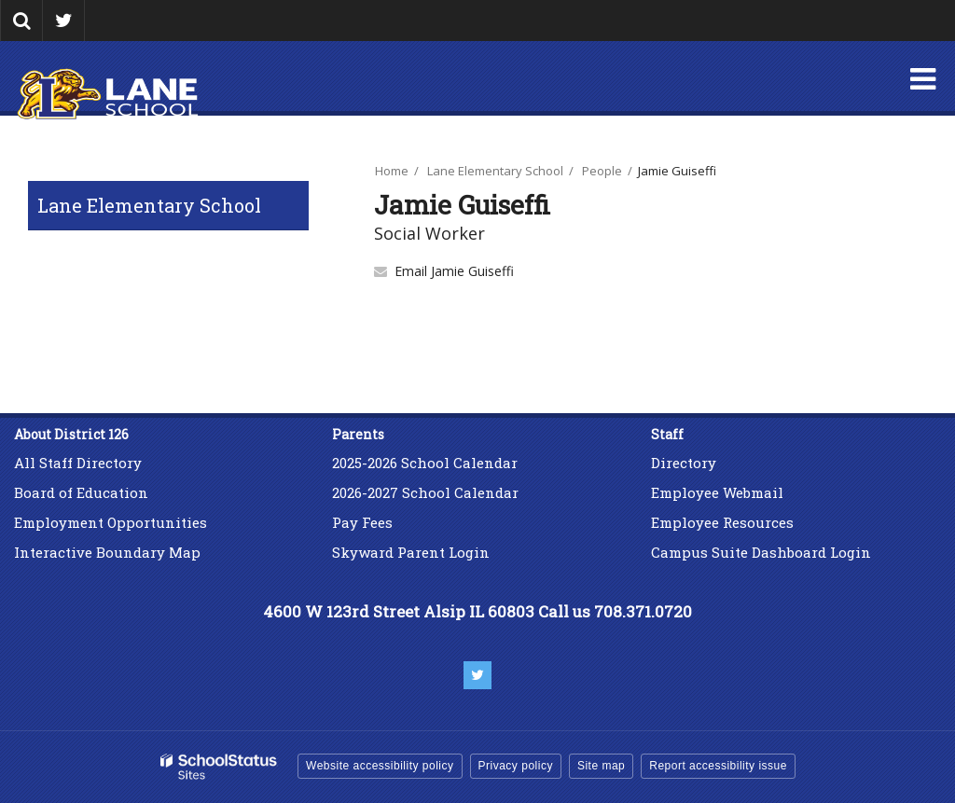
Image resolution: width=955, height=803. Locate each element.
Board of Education (81, 492)
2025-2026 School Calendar (425, 462)
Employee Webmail (717, 492)
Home (391, 170)
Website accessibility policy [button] (380, 765)
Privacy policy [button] (515, 765)
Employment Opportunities (110, 522)
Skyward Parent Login (411, 552)
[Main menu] (922, 78)
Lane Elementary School (149, 205)
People (602, 170)
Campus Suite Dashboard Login (761, 552)
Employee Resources (722, 522)
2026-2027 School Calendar (425, 492)
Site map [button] (601, 765)
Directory (683, 462)
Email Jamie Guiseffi (454, 271)
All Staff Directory (78, 462)
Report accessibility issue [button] (718, 765)
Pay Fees (364, 522)
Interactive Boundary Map (107, 552)
